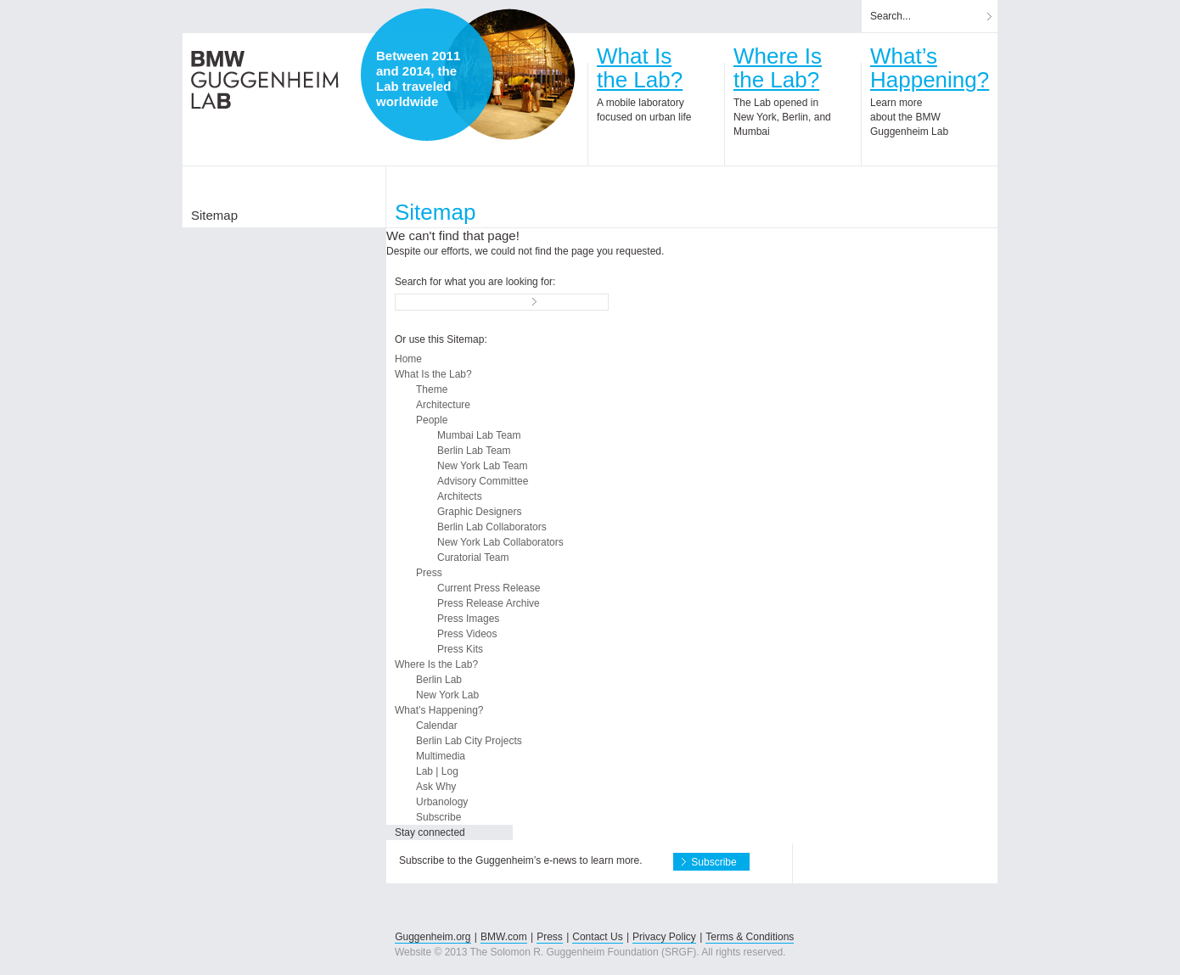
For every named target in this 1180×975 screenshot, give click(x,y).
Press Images (468, 619)
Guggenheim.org (432, 937)
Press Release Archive (488, 603)
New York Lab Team (482, 466)
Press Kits (460, 649)
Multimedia (440, 756)
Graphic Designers (479, 512)
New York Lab (447, 695)
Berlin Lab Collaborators (492, 527)
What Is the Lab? (433, 374)
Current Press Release (488, 588)
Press (429, 573)
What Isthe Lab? (640, 67)
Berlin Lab (439, 680)
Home (408, 359)
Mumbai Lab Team (479, 435)
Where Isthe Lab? (777, 67)
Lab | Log (437, 771)
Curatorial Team (473, 557)
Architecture (443, 405)
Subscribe (438, 817)
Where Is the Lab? (436, 664)
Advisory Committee (482, 481)
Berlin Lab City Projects (469, 741)
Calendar (437, 725)
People (431, 420)
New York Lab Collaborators (500, 542)
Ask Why (436, 787)
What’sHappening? (929, 67)
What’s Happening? (439, 710)
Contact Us (597, 937)
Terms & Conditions (749, 937)
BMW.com (503, 937)
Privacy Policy (664, 937)
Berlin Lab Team (474, 451)
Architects (459, 496)
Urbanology (442, 802)
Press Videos (467, 634)
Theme (431, 389)
